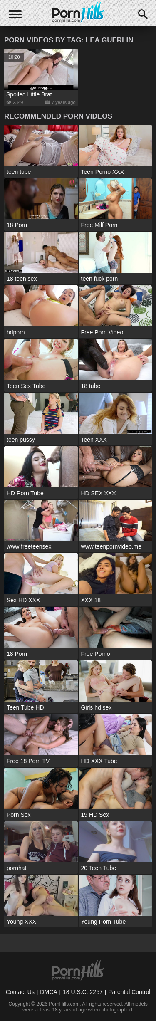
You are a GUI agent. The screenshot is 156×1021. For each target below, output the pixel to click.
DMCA (48, 992)
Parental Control (129, 992)
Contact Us (20, 992)
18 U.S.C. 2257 (83, 992)
